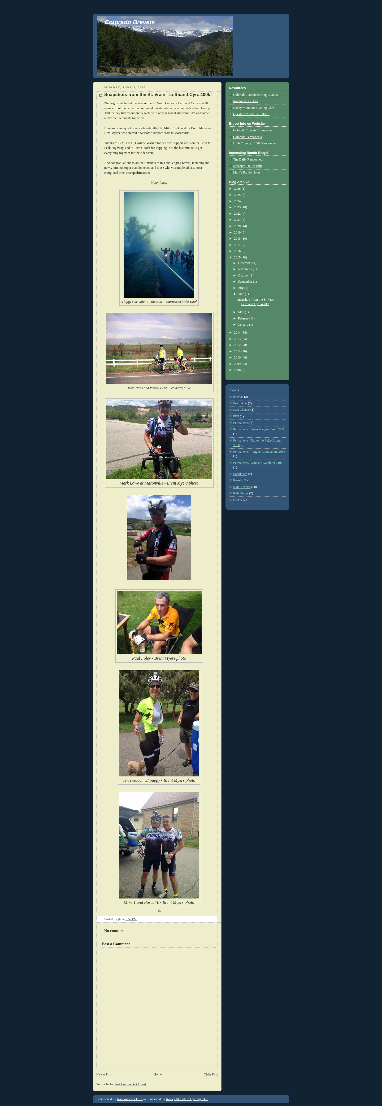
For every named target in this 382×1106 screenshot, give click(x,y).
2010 (237, 357)
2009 (237, 364)
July (241, 288)
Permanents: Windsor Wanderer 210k (258, 463)
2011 (237, 351)
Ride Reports (241, 487)
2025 (237, 195)
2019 (237, 232)
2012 (237, 345)
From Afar (240, 403)
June (241, 294)
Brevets (238, 397)
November (245, 269)
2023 (237, 207)
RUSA (237, 500)
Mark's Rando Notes (246, 172)
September (245, 281)
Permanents (241, 423)
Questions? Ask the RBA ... (251, 114)
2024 (237, 201)
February (244, 318)
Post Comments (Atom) (130, 1084)
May (241, 312)
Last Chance (241, 410)
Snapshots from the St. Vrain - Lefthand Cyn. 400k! (158, 94)
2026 (237, 189)
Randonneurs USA (245, 101)
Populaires (240, 474)
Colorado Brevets (130, 22)
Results (238, 480)
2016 (237, 251)
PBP (236, 416)
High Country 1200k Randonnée (254, 143)
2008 (237, 370)
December (245, 263)
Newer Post (104, 1074)
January (243, 324)
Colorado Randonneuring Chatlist (255, 95)
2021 (237, 220)
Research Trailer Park (247, 166)
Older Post (211, 1074)
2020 (237, 226)
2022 (237, 213)
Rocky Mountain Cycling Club (253, 108)
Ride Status (240, 493)
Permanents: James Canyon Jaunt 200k (259, 429)
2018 (237, 238)
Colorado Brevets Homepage (252, 130)
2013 (237, 339)
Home (158, 1074)
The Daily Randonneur (248, 159)
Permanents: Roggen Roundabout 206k (259, 451)
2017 (237, 245)
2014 (237, 332)
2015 (237, 257)
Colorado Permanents (247, 137)
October (243, 275)
